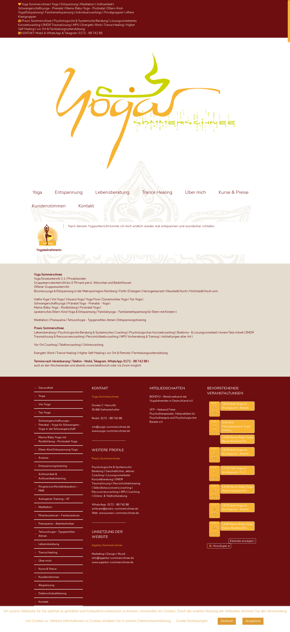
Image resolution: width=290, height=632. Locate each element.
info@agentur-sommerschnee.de (113, 558)
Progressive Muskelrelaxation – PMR (58, 489)
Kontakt (86, 206)
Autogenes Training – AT (54, 499)
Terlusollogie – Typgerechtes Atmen (57, 534)
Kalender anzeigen (242, 541)
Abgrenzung (46, 585)
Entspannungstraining (53, 466)
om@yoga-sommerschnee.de (111, 427)
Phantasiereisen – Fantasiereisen (59, 515)
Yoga (37, 192)
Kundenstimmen (49, 206)
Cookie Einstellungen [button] (192, 621)
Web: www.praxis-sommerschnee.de (115, 513)
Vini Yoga (45, 404)
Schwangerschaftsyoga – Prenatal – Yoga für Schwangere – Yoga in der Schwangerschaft (59, 425)
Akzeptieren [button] (253, 621)
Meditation (45, 507)
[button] (219, 546)
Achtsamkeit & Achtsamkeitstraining (52, 476)
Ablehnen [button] (226, 621)
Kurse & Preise (234, 192)
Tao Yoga (45, 412)
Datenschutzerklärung (52, 593)
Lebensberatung (112, 192)
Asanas (43, 458)
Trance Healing (157, 192)
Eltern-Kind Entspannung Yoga (58, 449)
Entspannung (69, 192)
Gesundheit (46, 388)
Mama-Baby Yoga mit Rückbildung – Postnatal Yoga (58, 439)
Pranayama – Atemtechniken (56, 523)
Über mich (195, 192)
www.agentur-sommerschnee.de (112, 562)
